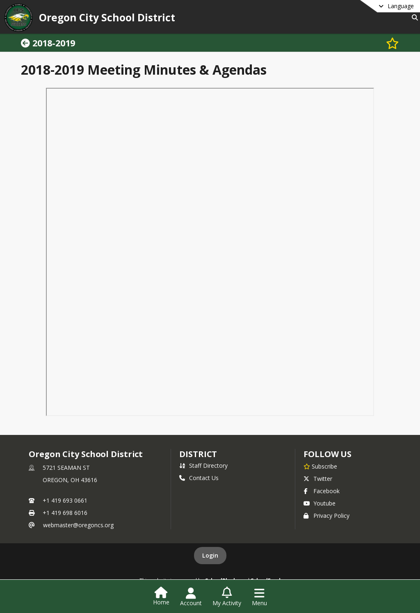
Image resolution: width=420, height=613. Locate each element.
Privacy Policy (326, 515)
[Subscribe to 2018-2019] (392, 43)
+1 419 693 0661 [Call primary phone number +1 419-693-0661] (65, 500)
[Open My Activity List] (226, 597)
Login (210, 555)
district (198, 454)
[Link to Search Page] (413, 17)
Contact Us (199, 478)
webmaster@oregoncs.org (78, 525)
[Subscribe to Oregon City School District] (320, 466)
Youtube (320, 503)
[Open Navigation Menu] (259, 597)
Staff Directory (203, 465)
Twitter (318, 479)
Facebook (322, 491)
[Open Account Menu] (191, 597)
